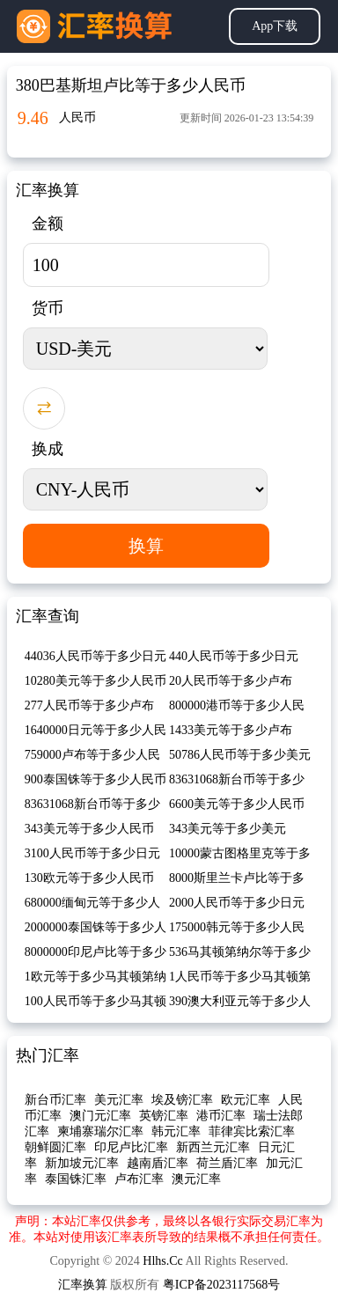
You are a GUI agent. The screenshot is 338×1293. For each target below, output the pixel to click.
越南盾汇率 (157, 1163)
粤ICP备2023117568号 (221, 1284)
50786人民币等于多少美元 (240, 754)
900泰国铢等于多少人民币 (95, 779)
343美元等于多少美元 (227, 828)
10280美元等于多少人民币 (95, 680)
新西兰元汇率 (213, 1147)
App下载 (275, 26)
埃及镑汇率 (182, 1099)
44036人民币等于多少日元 (95, 656)
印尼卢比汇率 (131, 1147)
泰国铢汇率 (76, 1179)
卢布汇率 (139, 1179)
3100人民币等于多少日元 (92, 853)
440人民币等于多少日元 (233, 656)
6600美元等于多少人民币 (237, 804)
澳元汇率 (196, 1179)
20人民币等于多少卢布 (230, 680)
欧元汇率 (245, 1099)
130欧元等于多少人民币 (89, 878)
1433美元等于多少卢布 (230, 730)
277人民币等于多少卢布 (89, 705)
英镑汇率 (163, 1115)
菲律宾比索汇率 (252, 1131)
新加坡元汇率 (82, 1163)
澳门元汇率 (100, 1115)
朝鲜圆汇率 (55, 1147)
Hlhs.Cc (163, 1260)
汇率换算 (82, 1284)
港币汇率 (221, 1115)
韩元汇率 (176, 1131)
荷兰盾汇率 (227, 1163)
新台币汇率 (55, 1099)
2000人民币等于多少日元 (237, 902)
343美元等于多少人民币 (89, 828)
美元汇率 (118, 1099)
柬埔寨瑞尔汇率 (100, 1131)
